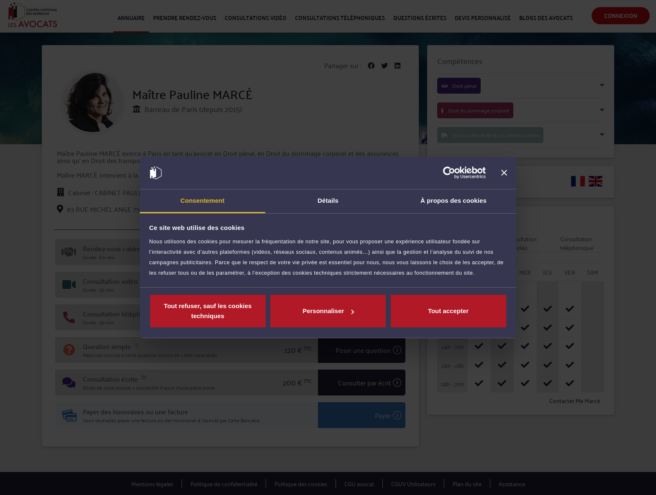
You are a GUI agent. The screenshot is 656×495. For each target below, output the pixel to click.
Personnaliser (328, 310)
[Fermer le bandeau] (504, 173)
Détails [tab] (328, 200)
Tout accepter (448, 310)
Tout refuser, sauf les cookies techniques (208, 310)
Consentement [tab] (202, 200)
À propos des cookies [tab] (453, 200)
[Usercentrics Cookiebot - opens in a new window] (449, 173)
